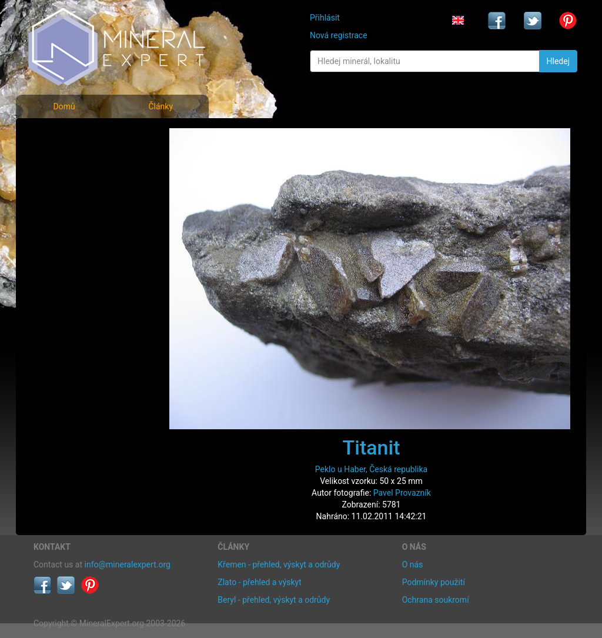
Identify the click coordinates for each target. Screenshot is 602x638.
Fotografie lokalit (74, 187)
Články (160, 106)
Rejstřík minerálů (74, 161)
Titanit (371, 447)
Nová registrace (338, 35)
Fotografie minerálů (80, 135)
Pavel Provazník (402, 492)
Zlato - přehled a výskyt (259, 582)
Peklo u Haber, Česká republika (371, 469)
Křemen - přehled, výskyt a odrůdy (279, 564)
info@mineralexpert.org (127, 564)
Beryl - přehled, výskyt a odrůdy (274, 599)
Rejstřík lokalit (68, 213)
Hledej (558, 61)
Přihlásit (325, 17)
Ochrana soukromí (435, 599)
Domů (64, 106)
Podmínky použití (433, 582)
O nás (412, 564)
